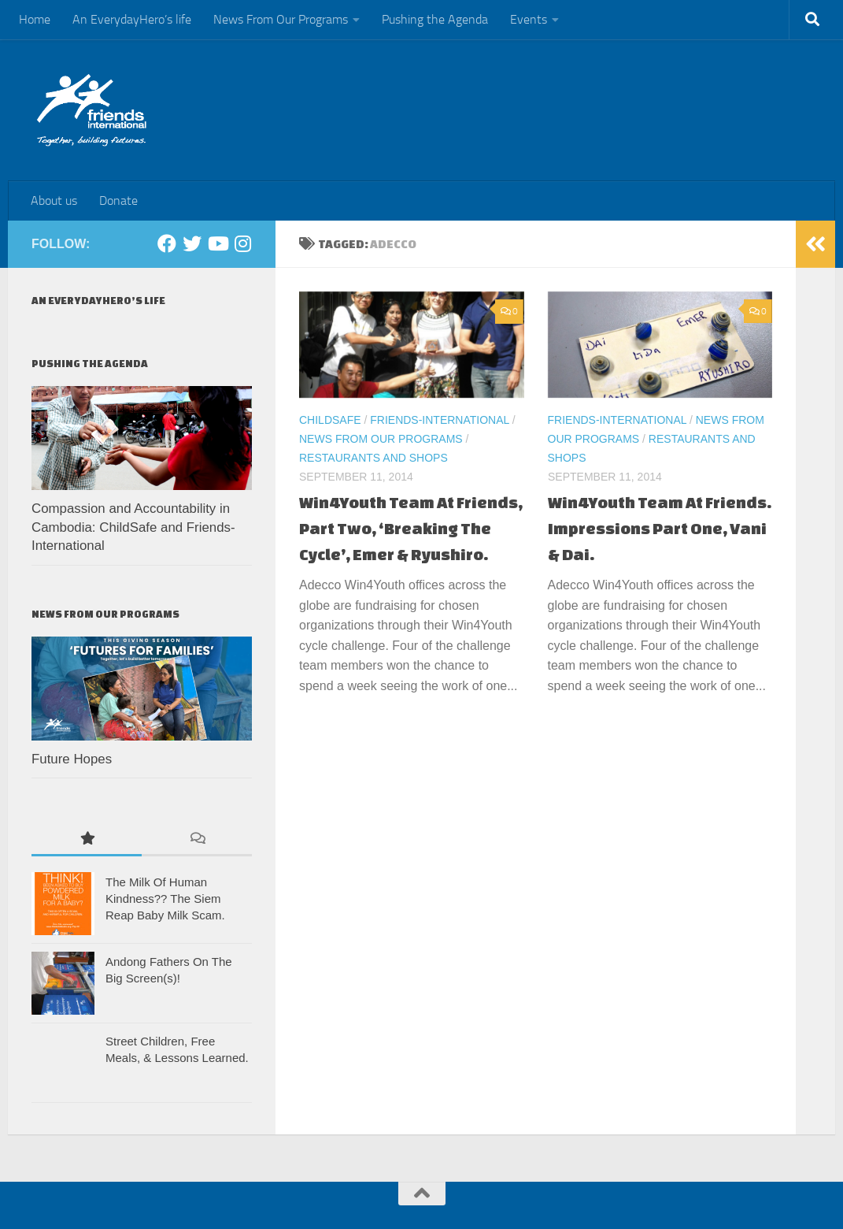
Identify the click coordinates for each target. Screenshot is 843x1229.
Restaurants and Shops (373, 457)
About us (54, 200)
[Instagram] (242, 243)
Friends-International (439, 420)
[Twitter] (192, 243)
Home (34, 19)
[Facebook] (166, 243)
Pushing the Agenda (435, 19)
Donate (118, 200)
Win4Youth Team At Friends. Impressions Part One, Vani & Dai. (659, 528)
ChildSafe (330, 420)
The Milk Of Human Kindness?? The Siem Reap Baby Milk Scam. (165, 898)
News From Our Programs (280, 19)
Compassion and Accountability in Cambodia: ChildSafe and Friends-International (133, 527)
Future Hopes (71, 759)
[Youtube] (217, 243)
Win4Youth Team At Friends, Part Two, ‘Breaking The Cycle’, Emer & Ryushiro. (411, 528)
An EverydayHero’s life (131, 19)
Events (528, 19)
